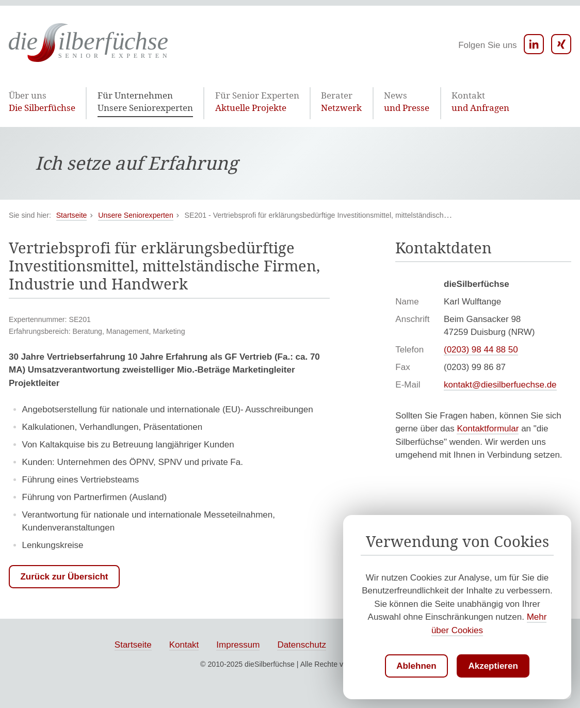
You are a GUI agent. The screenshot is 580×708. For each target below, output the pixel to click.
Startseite (133, 646)
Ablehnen (416, 666)
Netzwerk (302, 102)
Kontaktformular (488, 430)
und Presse (360, 102)
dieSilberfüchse (270, 666)
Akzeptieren (493, 666)
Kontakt (184, 646)
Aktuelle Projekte (227, 102)
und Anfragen (425, 102)
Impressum (238, 646)
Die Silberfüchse (38, 102)
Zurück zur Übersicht (64, 578)
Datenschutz (301, 646)
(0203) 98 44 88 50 (481, 351)
